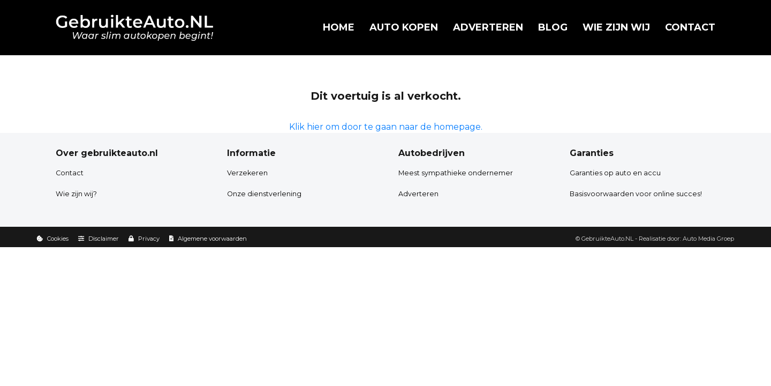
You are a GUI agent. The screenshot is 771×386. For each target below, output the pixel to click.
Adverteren (488, 27)
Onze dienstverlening (264, 194)
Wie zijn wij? (76, 194)
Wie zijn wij (616, 27)
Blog (553, 27)
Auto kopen (403, 27)
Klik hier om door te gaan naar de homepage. (385, 127)
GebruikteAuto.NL (607, 238)
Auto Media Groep (708, 238)
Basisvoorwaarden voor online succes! (636, 194)
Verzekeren (247, 173)
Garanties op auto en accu (615, 173)
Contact (690, 27)
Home (338, 27)
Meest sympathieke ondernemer (455, 173)
